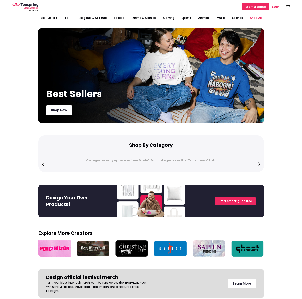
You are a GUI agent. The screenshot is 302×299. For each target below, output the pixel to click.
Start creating (255, 6)
